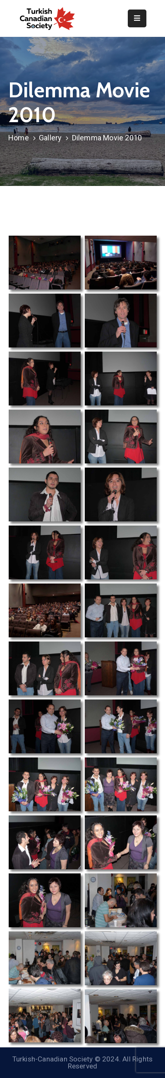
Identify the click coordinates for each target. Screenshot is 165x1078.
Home (18, 137)
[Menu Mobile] (137, 18)
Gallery (50, 137)
